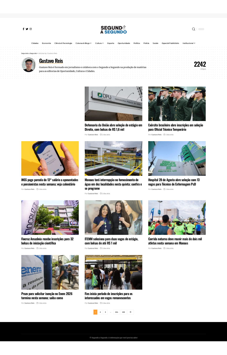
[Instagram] (30, 29)
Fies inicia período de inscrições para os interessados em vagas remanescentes (108, 295)
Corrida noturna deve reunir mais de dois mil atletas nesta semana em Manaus (175, 240)
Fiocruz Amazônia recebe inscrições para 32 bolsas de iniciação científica (47, 240)
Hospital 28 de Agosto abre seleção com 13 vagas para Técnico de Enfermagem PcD (173, 181)
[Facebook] (23, 29)
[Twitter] (27, 29)
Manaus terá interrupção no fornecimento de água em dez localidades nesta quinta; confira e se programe (113, 184)
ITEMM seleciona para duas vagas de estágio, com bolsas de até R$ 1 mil (111, 240)
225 (123, 312)
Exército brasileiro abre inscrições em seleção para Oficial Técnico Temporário (175, 127)
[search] (193, 29)
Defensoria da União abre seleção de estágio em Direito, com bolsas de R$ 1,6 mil (113, 127)
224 (116, 312)
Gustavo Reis (93, 135)
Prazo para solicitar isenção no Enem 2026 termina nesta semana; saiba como (46, 295)
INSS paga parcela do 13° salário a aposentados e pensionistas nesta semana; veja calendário (49, 181)
